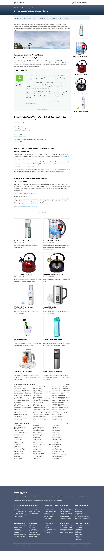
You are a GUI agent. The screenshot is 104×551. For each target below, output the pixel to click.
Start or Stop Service (52, 18)
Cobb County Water (19, 434)
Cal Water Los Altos (57, 416)
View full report (42, 109)
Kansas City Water (57, 449)
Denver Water (55, 427)
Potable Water (48, 531)
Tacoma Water (18, 444)
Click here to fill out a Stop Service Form (25, 206)
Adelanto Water (18, 386)
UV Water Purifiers (18, 516)
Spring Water (78, 538)
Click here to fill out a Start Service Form (25, 193)
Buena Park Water (37, 397)
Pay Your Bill (42, 18)
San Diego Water (37, 456)
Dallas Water (36, 458)
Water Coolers (17, 532)
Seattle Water (56, 432)
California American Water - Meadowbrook (63, 392)
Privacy (28, 545)
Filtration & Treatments (56, 2)
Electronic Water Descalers (21, 508)
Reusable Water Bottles (66, 515)
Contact (35, 18)
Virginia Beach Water (38, 427)
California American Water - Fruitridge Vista (63, 388)
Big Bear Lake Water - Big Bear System (43, 392)
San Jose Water (56, 430)
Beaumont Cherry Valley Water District (24, 418)
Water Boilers (47, 518)
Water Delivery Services (20, 534)
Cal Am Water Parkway (39, 407)
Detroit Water (55, 441)
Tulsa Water (36, 425)
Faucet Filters (32, 527)
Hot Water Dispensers (19, 536)
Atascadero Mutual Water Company (23, 407)
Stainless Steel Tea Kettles (51, 515)
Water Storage (78, 539)
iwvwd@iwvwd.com (20, 136)
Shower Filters (33, 536)
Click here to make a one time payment (53, 171)
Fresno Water (36, 437)
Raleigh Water (56, 448)
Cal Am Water (36, 404)
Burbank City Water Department (41, 399)
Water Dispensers (19, 523)
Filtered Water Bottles (35, 508)
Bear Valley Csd (18, 416)
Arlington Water (18, 458)
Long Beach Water (38, 434)
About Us (16, 545)
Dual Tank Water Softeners (66, 525)
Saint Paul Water (18, 446)
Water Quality (45, 2)
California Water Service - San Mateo (62, 400)
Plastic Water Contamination (82, 518)
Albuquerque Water (38, 442)
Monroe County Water (39, 436)
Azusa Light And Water (20, 411)
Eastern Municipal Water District (60, 455)
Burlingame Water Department (41, 400)
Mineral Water (78, 532)
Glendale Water (18, 439)
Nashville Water (37, 448)
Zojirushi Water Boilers (50, 511)
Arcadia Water (17, 402)
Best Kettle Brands (49, 513)
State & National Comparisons (54, 101)
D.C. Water (36, 446)
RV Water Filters (33, 513)
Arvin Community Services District (23, 406)
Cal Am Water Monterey (39, 406)
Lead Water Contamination (82, 516)
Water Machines (18, 531)
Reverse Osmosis (18, 513)
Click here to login (64, 156)
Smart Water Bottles (65, 516)
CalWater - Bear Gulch (58, 404)
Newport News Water (38, 430)
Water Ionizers (17, 509)
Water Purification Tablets (20, 515)
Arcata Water (17, 404)
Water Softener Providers (66, 531)
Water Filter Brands (34, 538)
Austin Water (55, 458)
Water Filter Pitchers (34, 511)
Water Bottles (64, 505)
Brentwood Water (37, 393)
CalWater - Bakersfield (58, 402)
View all (67, 384)
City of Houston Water (20, 432)
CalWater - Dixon (56, 411)
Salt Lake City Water (19, 442)
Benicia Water (36, 390)
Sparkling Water (79, 536)
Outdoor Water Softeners (66, 527)
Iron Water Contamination (81, 515)
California (24, 7)
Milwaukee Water (56, 444)
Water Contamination (81, 505)
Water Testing (47, 527)
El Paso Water (55, 446)
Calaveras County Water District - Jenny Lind (44, 412)
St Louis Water (56, 425)
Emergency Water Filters (35, 509)
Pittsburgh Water (37, 429)
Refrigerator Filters (34, 531)
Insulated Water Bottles (66, 513)
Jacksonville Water (57, 439)
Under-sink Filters (33, 532)
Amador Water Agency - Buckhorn (23, 390)
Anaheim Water (18, 397)
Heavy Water (78, 531)
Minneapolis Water (19, 453)
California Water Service (58, 395)
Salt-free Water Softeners (66, 532)
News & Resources (64, 18)
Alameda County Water (20, 388)
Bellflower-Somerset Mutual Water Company (45, 386)
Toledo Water (17, 455)
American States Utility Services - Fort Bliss (25, 393)
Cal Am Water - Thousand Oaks (41, 409)
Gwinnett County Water (20, 427)
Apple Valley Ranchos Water (21, 400)
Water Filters (37, 2)
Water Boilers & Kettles (51, 505)
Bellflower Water (37, 388)
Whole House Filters (34, 534)
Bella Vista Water (18, 419)
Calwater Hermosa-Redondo (59, 412)
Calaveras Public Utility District (41, 414)
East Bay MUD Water (38, 453)
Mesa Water (55, 453)
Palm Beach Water (38, 441)
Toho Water (17, 429)
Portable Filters (33, 505)
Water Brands (63, 508)
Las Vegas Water (37, 455)
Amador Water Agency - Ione (21, 392)
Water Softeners (64, 523)
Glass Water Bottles (65, 511)
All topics (29, 2)
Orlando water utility (38, 449)
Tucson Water (17, 425)
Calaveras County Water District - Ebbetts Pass (45, 411)
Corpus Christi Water (19, 449)
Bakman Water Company (20, 414)
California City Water (57, 393)
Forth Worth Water (57, 437)
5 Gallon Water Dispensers (21, 525)
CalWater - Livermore (57, 414)
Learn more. (59, 500)
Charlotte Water (56, 429)
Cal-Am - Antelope (38, 402)
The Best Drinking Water (50, 529)
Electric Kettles (48, 508)
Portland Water (37, 451)
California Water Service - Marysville (61, 399)
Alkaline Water (78, 525)
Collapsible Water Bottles (66, 509)
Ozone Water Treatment (20, 511)
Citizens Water (56, 434)
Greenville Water (18, 430)
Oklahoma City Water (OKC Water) (42, 444)
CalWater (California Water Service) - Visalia (63, 407)
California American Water (40, 416)
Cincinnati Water (56, 436)
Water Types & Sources (81, 523)
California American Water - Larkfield (62, 390)
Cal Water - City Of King (58, 409)
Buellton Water (37, 395)
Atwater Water (18, 409)
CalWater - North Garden (58, 418)
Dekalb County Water (57, 456)
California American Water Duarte (61, 386)
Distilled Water (78, 529)
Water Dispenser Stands (20, 527)
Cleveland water (18, 441)
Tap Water (47, 532)
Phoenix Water (18, 437)
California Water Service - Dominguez (62, 397)
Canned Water (78, 527)
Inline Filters (32, 529)
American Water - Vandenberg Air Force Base (25, 395)
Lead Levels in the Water (32, 101)
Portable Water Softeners (66, 529)
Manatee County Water (58, 451)
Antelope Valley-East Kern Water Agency (24, 399)
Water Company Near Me (79, 2)
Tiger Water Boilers (49, 509)
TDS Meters (47, 525)
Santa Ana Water (18, 451)
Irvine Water (17, 456)
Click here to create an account (60, 164)
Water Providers (17, 7)
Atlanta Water (56, 442)
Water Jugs (17, 529)
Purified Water (78, 534)
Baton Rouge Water (38, 439)
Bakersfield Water (18, 412)
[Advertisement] (52, 474)
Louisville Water (18, 436)
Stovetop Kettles (48, 516)
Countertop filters (33, 525)
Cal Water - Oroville (57, 419)
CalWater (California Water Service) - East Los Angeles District (68, 406)
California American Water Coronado (42, 419)
